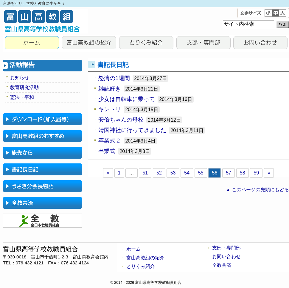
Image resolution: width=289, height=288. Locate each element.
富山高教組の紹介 (88, 43)
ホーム (133, 249)
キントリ (109, 109)
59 (256, 172)
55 (200, 172)
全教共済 (221, 265)
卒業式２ (109, 140)
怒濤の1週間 (114, 78)
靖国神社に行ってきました (132, 130)
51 (145, 172)
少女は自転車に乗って (126, 99)
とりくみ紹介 (146, 43)
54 (186, 172)
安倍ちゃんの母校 (121, 120)
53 (173, 172)
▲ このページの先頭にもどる (257, 189)
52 (159, 172)
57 (228, 172)
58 (242, 172)
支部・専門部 (203, 43)
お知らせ (19, 77)
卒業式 (106, 151)
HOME (31, 43)
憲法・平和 (22, 97)
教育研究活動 (24, 87)
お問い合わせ (260, 43)
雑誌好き (109, 88)
